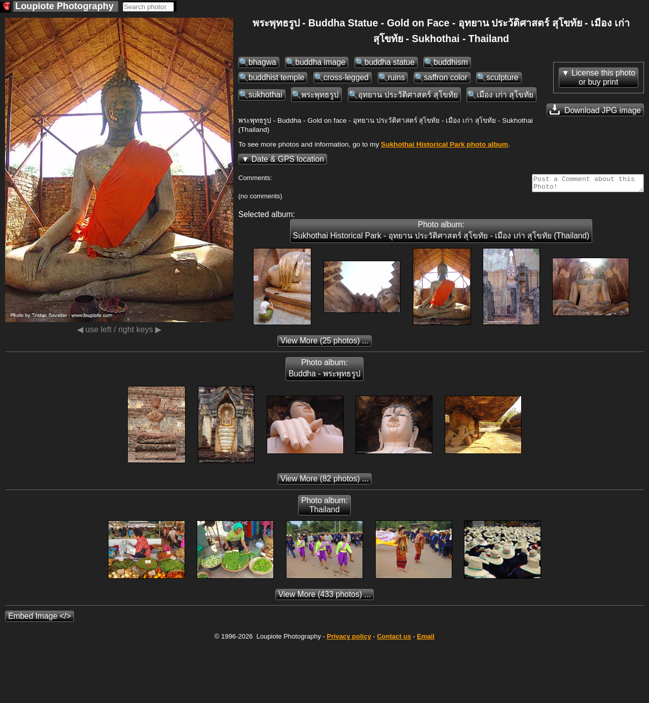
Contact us (394, 639)
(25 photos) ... (324, 343)
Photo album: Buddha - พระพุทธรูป (324, 371)
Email (426, 639)
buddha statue (390, 62)
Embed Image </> (39, 619)
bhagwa (262, 62)
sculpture (502, 77)
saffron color (445, 77)
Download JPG (595, 109)
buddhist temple (276, 77)
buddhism (451, 62)
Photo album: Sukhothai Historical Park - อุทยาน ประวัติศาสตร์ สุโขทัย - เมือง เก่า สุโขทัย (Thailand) (441, 233)
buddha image (320, 62)
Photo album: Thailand (324, 508)
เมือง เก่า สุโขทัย (505, 94)
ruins (396, 77)
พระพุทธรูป (320, 94)
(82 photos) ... (324, 481)
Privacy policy (349, 639)
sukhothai (265, 94)
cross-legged (346, 77)
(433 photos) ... (324, 597)
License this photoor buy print (603, 77)
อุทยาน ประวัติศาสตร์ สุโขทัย (408, 94)
